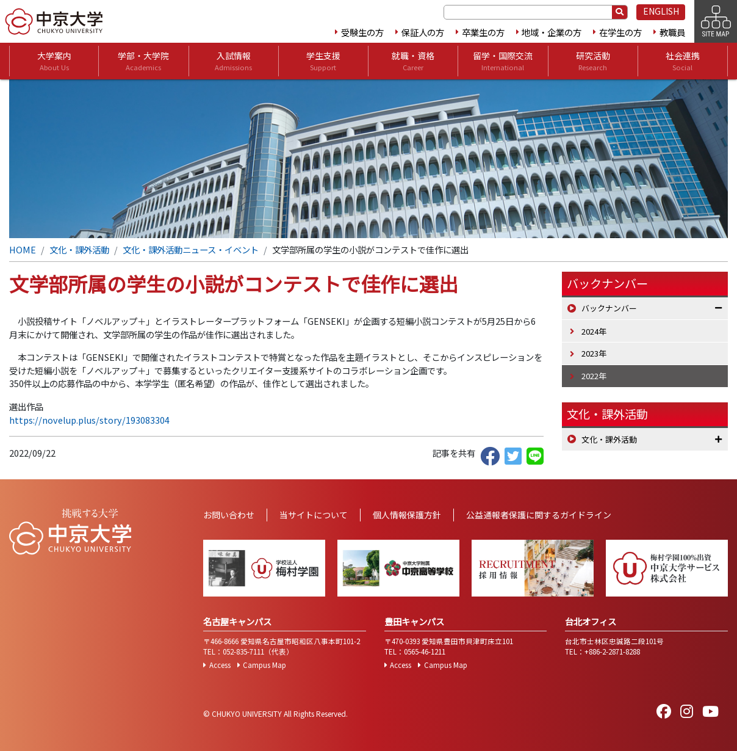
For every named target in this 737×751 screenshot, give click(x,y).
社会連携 (683, 61)
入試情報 (233, 61)
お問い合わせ (228, 515)
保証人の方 (422, 32)
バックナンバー (609, 308)
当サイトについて (313, 515)
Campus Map (264, 665)
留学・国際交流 (503, 61)
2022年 (593, 376)
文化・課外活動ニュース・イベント (191, 249)
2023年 (593, 353)
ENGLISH (661, 11)
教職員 (672, 32)
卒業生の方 (483, 32)
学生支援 (323, 61)
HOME (22, 249)
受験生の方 (362, 32)
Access (220, 665)
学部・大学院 (143, 61)
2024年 (593, 331)
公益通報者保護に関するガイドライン (538, 515)
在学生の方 (620, 32)
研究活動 (593, 61)
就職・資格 (413, 61)
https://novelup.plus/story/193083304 (89, 419)
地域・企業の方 (551, 32)
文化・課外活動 (79, 249)
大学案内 (54, 61)
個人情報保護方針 (407, 515)
